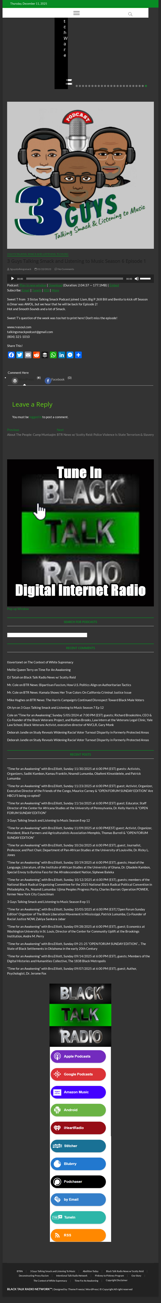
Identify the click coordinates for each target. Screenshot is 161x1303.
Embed (114, 285)
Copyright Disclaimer (116, 1280)
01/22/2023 (43, 269)
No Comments (17, 77)
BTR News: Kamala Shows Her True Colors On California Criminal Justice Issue (77, 692)
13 (114, 86)
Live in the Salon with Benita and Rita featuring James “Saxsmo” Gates (79, 57)
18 (130, 86)
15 (121, 86)
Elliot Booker (17, 72)
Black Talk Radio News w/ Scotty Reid (50, 677)
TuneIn (37, 290)
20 (136, 86)
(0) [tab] (24, 381)
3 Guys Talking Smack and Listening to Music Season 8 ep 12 (48, 820)
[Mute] (137, 279)
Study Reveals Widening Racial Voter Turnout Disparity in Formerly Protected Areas (91, 732)
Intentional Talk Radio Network (71, 1275)
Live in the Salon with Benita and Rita (77, 40)
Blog (62, 38)
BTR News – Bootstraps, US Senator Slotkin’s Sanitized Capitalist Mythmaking (129, 55)
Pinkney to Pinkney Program (109, 1275)
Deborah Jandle (18, 732)
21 (140, 86)
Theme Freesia (76, 1289)
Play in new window (33, 285)
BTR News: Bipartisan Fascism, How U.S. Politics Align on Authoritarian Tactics (77, 685)
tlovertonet (15, 662)
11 (108, 86)
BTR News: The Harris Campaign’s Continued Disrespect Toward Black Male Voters (87, 700)
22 (143, 86)
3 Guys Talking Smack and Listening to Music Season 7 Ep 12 (62, 707)
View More (15, 83)
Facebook (55, 380)
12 (111, 86)
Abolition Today (91, 1271)
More (55, 290)
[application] (80, 278)
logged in (35, 417)
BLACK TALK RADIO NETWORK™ (29, 1289)
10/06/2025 (39, 72)
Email (26, 290)
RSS (46, 290)
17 (127, 86)
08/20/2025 (85, 72)
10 (105, 86)
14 (118, 86)
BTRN (20, 1271)
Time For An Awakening (54, 670)
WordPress (23, 380)
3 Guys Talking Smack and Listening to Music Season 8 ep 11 (48, 902)
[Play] (12, 279)
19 (133, 86)
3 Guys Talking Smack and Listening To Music (38, 254)
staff (115, 72)
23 (146, 86)
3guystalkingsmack (19, 269)
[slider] (74, 279)
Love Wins (66, 72)
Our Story (136, 1275)
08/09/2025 (131, 72)
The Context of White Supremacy (50, 662)
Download (55, 285)
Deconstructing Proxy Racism (34, 1275)
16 (124, 86)
